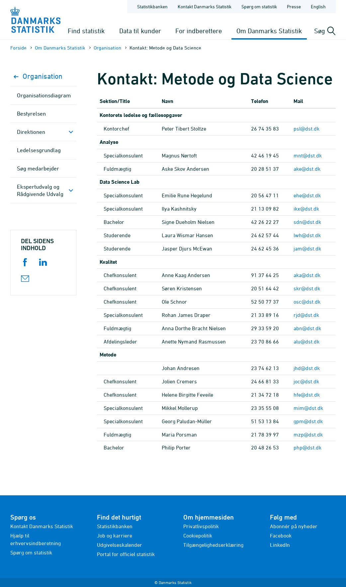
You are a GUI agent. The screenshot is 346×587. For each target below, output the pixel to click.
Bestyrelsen (31, 113)
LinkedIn (280, 545)
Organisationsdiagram (44, 95)
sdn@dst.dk (307, 222)
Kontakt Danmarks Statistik (41, 526)
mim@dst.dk (308, 408)
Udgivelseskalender (119, 545)
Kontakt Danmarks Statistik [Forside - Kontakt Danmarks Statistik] (204, 6)
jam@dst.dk (307, 248)
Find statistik (86, 31)
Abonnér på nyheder (293, 526)
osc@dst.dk (307, 302)
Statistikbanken (152, 6)
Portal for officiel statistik (126, 554)
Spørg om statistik (31, 552)
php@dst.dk (307, 447)
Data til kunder (140, 31)
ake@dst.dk (307, 169)
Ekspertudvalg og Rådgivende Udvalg (40, 190)
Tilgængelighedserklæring (213, 545)
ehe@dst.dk (307, 195)
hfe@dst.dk (307, 395)
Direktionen (31, 132)
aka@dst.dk (307, 275)
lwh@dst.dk (307, 235)
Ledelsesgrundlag (39, 150)
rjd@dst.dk (306, 315)
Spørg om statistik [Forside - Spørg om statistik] (259, 6)
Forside (18, 47)
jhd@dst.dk (307, 368)
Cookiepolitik (197, 535)
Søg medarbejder (38, 168)
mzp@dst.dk (308, 435)
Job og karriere (114, 535)
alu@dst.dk (306, 341)
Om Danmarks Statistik (269, 31)
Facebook (281, 535)
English (318, 6)
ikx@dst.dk (306, 209)
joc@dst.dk (306, 381)
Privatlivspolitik (201, 526)
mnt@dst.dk (308, 155)
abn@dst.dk (307, 328)
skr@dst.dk (307, 288)
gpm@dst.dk (308, 421)
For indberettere (198, 31)
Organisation (107, 47)
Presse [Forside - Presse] (294, 6)
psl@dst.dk (306, 129)
